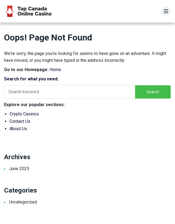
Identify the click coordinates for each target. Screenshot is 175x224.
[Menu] (166, 11)
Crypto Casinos (24, 114)
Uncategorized (23, 202)
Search (153, 91)
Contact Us (20, 121)
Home (55, 69)
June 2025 (19, 168)
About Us (18, 128)
